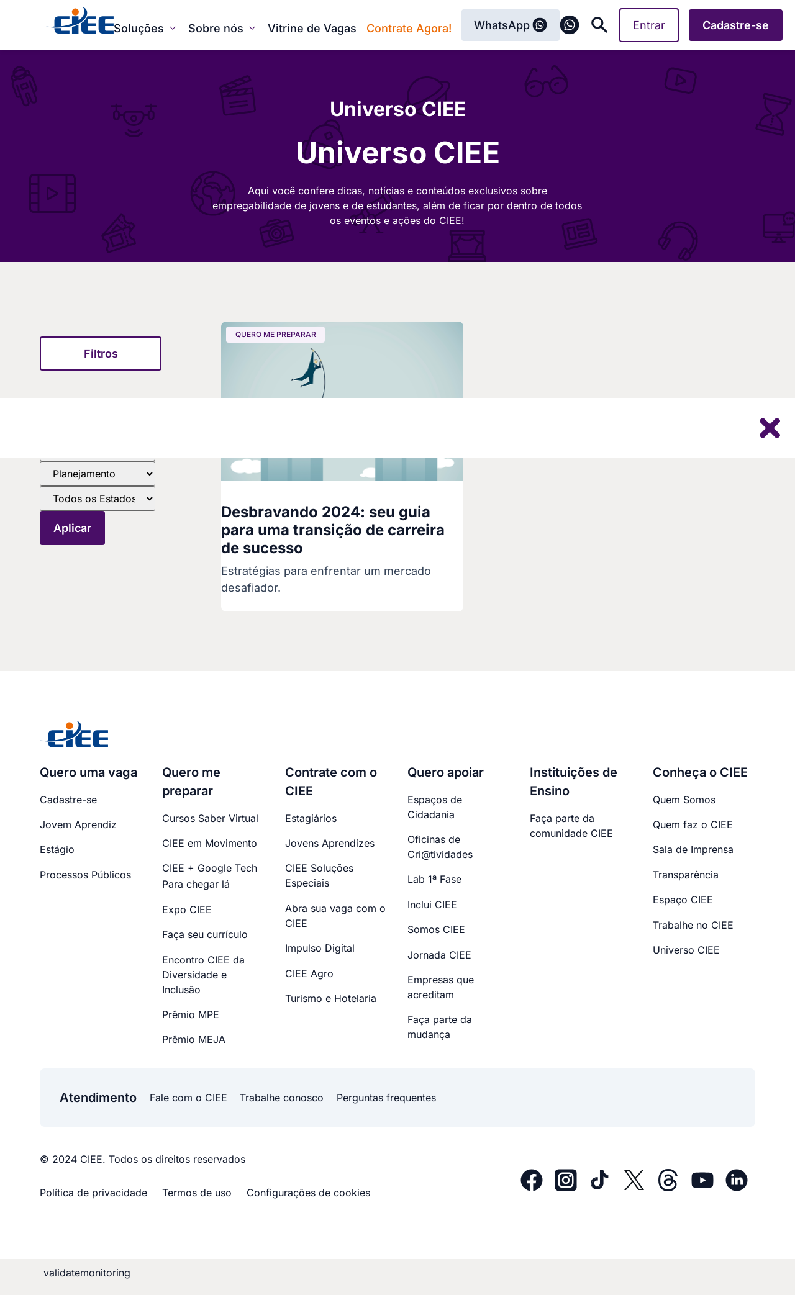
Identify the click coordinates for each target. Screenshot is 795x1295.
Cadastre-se (68, 799)
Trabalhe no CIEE (693, 925)
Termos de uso (197, 1192)
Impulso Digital (320, 948)
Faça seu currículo (205, 934)
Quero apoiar (445, 772)
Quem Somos (684, 799)
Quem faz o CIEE (693, 824)
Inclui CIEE (432, 904)
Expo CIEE (187, 909)
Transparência (686, 875)
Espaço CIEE (683, 899)
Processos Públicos (85, 875)
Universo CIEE (686, 950)
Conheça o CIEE (700, 772)
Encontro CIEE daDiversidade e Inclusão (203, 975)
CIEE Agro (309, 973)
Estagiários (311, 818)
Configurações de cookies (308, 1192)
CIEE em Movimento (209, 843)
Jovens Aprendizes (330, 843)
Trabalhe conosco (282, 1097)
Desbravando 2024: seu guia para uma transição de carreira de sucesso (333, 530)
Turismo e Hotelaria (330, 998)
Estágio (57, 849)
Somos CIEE (436, 929)
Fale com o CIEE (188, 1097)
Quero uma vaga (88, 772)
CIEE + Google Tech (209, 868)
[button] (100, 353)
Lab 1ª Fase (434, 879)
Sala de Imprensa (693, 849)
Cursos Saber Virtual (210, 818)
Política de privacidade (93, 1192)
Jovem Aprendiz (78, 824)
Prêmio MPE (190, 1014)
